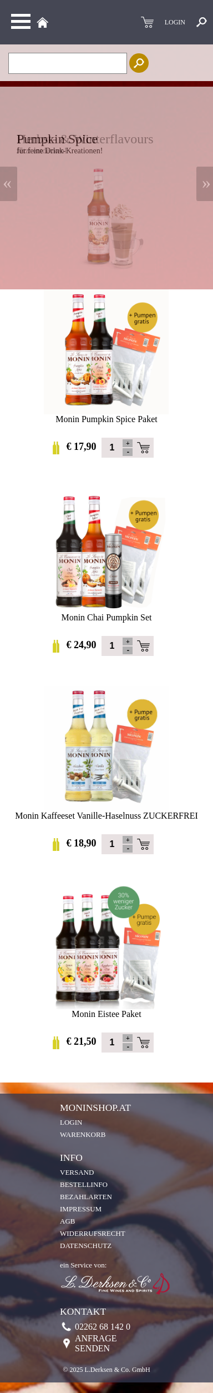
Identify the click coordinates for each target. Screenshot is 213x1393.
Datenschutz (85, 1245)
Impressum (81, 1209)
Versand (77, 1172)
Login (71, 1122)
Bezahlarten (86, 1196)
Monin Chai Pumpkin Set (106, 613)
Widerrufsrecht (92, 1233)
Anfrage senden (96, 1343)
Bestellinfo (84, 1184)
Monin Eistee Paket (106, 1010)
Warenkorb (82, 1134)
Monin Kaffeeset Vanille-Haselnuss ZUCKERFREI (106, 811)
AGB (67, 1221)
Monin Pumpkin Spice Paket (106, 415)
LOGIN (175, 22)
